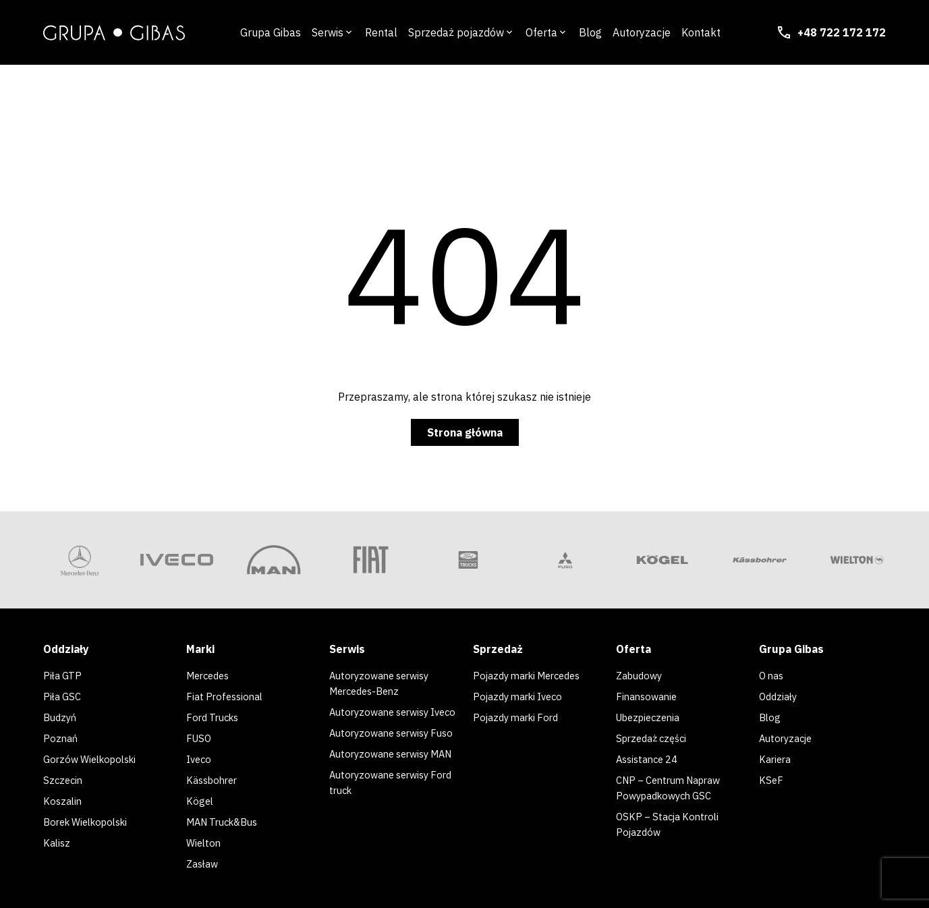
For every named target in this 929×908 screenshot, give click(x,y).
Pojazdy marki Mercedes (533, 675)
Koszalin (63, 796)
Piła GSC (63, 695)
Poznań (61, 736)
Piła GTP (63, 675)
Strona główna (465, 432)
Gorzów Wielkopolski (94, 756)
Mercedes (210, 675)
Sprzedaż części (655, 736)
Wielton (204, 837)
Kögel (200, 796)
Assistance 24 (650, 756)
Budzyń (61, 715)
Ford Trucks (215, 715)
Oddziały (780, 695)
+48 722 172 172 (831, 32)
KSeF (771, 776)
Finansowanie (649, 695)
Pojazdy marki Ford (520, 715)
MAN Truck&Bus (226, 817)
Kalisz (57, 837)
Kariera (776, 756)
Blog (770, 715)
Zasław (204, 857)
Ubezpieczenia (652, 715)
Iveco (199, 756)
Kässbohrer (214, 776)
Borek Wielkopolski (90, 817)
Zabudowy (641, 675)
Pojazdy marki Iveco (522, 695)
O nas (774, 675)
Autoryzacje (788, 736)
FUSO (200, 736)
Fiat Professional (227, 695)
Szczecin (64, 776)
